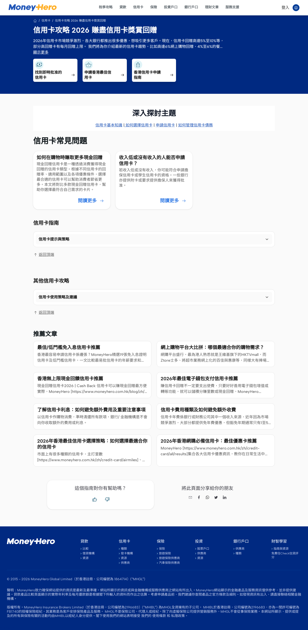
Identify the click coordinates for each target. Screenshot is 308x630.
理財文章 (212, 7)
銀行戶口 (191, 7)
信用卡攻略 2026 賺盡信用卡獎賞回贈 (80, 20)
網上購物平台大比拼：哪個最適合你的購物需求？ (212, 347)
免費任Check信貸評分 (284, 555)
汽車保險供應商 (169, 563)
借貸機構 (89, 553)
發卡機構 (127, 553)
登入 (285, 7)
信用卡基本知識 (108, 125)
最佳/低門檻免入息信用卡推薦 (68, 347)
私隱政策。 (179, 616)
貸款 (122, 7)
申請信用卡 (165, 125)
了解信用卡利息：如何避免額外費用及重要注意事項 (91, 410)
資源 (86, 558)
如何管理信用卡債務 (195, 125)
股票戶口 (203, 549)
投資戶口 (171, 7)
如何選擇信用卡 (138, 125)
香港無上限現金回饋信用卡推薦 (70, 379)
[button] (154, 239)
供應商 (125, 563)
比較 (86, 549)
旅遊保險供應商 (169, 558)
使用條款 (159, 616)
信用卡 (138, 7)
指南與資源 (281, 549)
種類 (124, 549)
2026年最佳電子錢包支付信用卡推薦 (199, 379)
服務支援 (232, 7)
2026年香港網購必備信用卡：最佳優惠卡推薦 (209, 441)
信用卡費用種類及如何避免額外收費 (198, 410)
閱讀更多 (91, 201)
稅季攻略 (106, 7)
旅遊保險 (165, 553)
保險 (153, 7)
